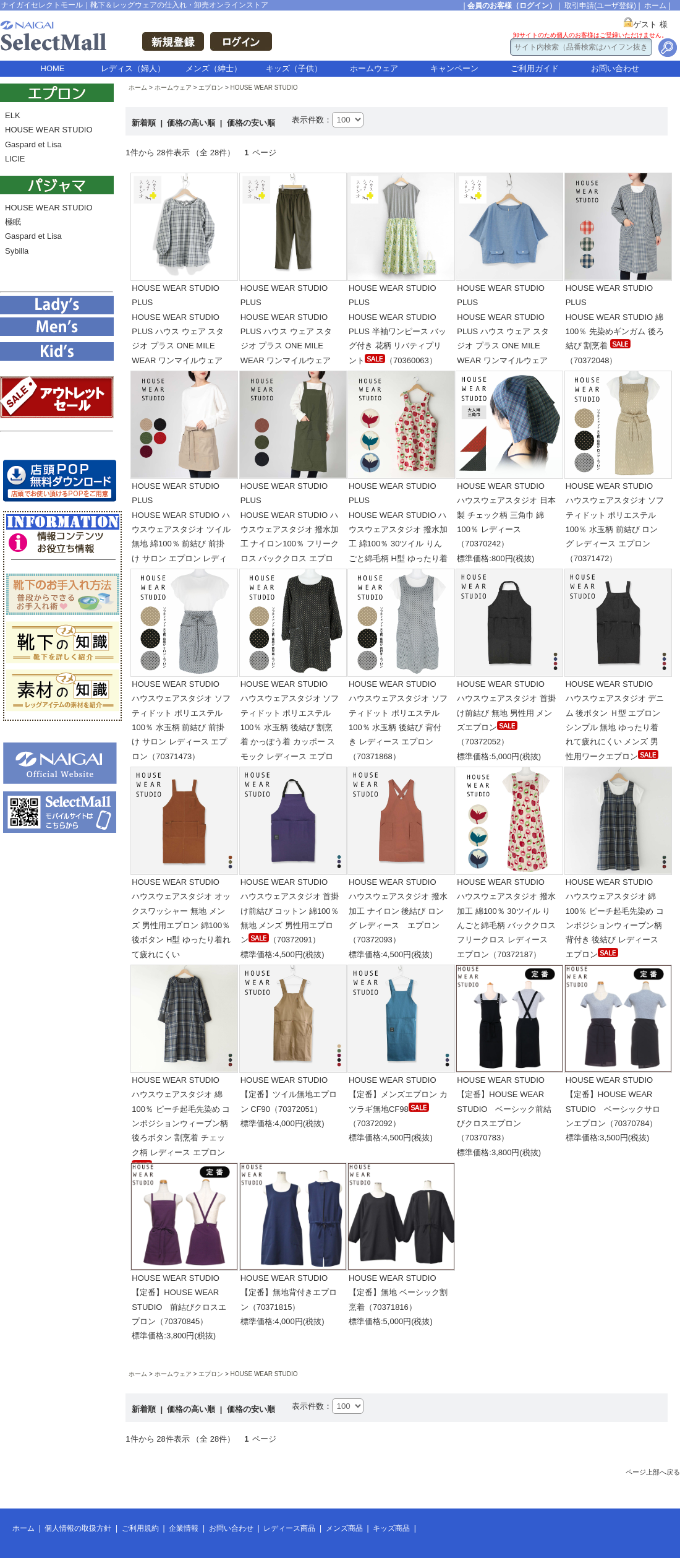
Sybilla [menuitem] (16, 251)
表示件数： (312, 119)
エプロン (210, 87)
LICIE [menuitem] (15, 158)
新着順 (145, 122)
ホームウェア (374, 68)
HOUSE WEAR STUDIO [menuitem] (49, 129)
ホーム (655, 5)
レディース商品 (289, 1528)
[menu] (56, 140)
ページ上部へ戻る (653, 1472)
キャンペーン (454, 68)
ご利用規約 (140, 1528)
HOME (53, 68)
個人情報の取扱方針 (78, 1528)
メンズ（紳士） (213, 68)
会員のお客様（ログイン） (511, 5)
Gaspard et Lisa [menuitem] (33, 144)
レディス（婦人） (133, 68)
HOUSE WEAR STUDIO (264, 87)
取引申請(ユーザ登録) (600, 5)
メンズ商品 (344, 1528)
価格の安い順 (251, 122)
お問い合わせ (615, 68)
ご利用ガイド (535, 68)
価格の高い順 (192, 122)
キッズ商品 (391, 1528)
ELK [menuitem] (12, 115)
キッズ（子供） (294, 68)
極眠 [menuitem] (13, 221)
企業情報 (183, 1528)
